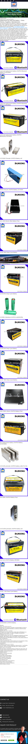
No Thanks (4, 740)
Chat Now (11, 740)
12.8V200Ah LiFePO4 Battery (8, 622)
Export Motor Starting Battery (6, 661)
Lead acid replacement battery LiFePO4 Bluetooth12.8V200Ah (10, 135)
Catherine (7, 644)
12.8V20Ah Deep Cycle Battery (8, 293)
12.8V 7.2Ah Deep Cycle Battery (8, 591)
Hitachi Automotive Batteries (18, 27)
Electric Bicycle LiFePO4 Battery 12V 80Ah (11, 189)
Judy (5, 639)
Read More (2, 73)
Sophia (6, 630)
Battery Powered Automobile (6, 653)
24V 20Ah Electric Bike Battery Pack (9, 221)
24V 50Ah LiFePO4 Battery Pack (9, 497)
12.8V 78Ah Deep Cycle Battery (8, 380)
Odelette (6, 634)
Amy (5, 647)
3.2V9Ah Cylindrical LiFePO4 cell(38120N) (11, 317)
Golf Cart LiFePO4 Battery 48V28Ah (9, 560)
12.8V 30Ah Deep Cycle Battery (8, 252)
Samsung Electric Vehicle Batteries (7, 660)
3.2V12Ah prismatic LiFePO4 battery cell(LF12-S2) (13, 466)
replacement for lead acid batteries (7, 662)
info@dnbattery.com (10, 707)
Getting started (3, 18)
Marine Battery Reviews (5, 664)
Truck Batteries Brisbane (19, 26)
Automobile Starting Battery (5, 655)
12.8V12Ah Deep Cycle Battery (8, 348)
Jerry (5, 626)
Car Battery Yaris (3, 654)
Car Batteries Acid (4, 659)
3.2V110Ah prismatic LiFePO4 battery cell (11, 528)
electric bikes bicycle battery (6, 27)
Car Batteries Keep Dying (5, 657)
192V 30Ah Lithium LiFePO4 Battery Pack (11, 411)
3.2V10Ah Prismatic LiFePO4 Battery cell (11, 158)
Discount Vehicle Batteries (5, 658)
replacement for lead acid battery (7, 19)
